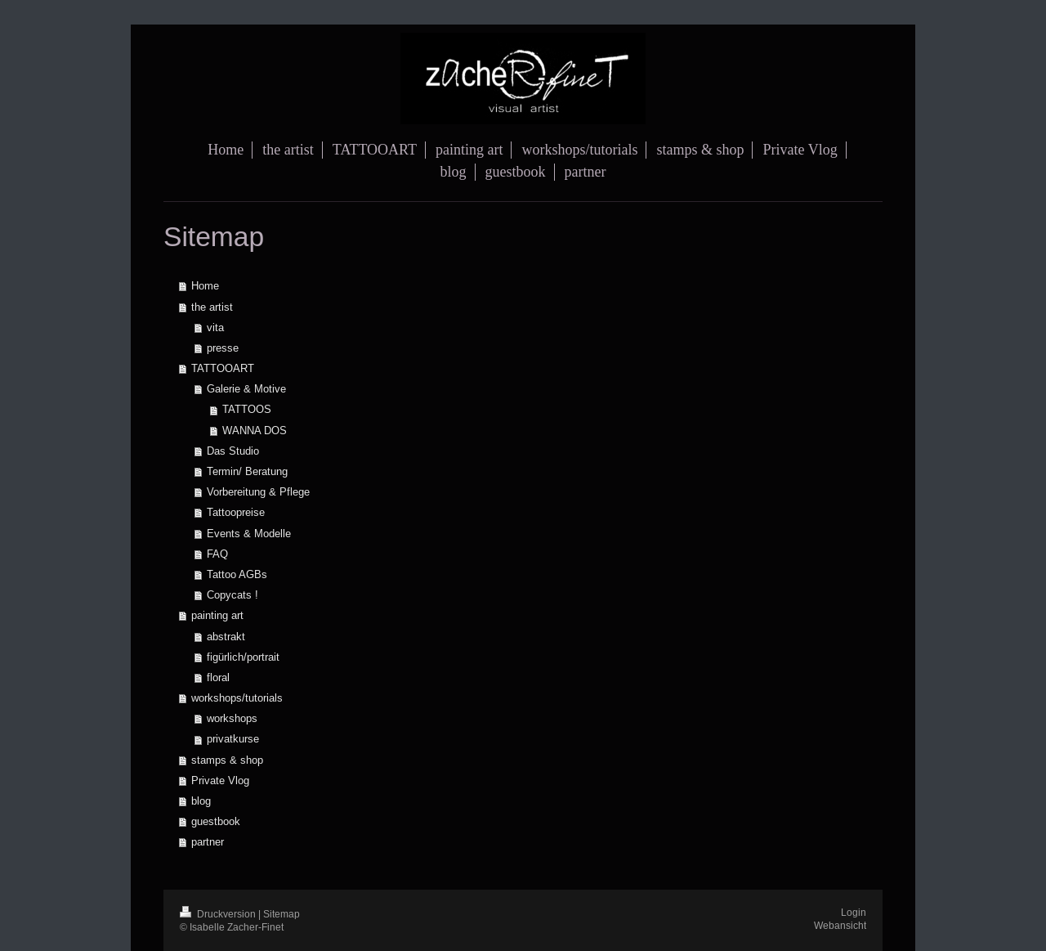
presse (223, 347)
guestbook (215, 821)
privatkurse (233, 738)
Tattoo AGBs (237, 574)
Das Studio (233, 450)
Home (205, 285)
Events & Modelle (249, 533)
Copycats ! (232, 594)
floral (218, 677)
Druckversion (219, 914)
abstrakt (226, 636)
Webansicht (840, 925)
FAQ (217, 553)
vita (215, 327)
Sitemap (281, 914)
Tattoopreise (236, 511)
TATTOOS (246, 408)
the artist (212, 306)
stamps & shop (227, 759)
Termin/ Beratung (247, 471)
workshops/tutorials (237, 697)
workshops (232, 717)
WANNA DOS (254, 430)
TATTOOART (222, 368)
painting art (217, 614)
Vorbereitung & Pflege (258, 491)
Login (853, 912)
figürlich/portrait (243, 656)
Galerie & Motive (246, 388)
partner (207, 841)
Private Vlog (220, 780)
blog (201, 800)
